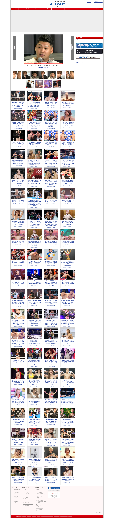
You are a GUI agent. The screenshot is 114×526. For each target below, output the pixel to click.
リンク (24, 501)
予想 (23, 500)
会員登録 (29, 516)
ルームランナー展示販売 (54, 490)
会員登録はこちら (98, 2)
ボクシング (37, 9)
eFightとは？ (18, 516)
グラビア (62, 9)
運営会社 (70, 516)
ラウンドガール (68, 9)
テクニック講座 (39, 492)
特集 (36, 510)
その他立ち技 (15, 496)
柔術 (13, 500)
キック (42, 9)
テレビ (84, 9)
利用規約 (38, 516)
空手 (13, 494)
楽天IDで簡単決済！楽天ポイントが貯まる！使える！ (54, 495)
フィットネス (55, 9)
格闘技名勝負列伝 (26, 494)
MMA (32, 9)
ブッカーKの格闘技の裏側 (41, 501)
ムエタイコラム (39, 509)
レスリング (15, 497)
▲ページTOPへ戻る (96, 512)
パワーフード (25, 497)
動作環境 (34, 516)
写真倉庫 (37, 497)
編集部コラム (38, 505)
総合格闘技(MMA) (16, 489)
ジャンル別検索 (26, 505)
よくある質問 (56, 516)
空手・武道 (48, 9)
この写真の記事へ (43, 68)
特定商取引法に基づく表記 (47, 516)
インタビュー (38, 498)
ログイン (89, 2)
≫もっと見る (79, 39)
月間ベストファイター (27, 493)
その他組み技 (15, 501)
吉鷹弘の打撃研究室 (39, 500)
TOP (17, 9)
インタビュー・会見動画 (40, 494)
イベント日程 (95, 9)
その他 (89, 9)
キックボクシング (16, 492)
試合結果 (27, 9)
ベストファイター (77, 9)
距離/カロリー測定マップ (28, 504)
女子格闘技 (15, 502)
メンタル (37, 506)
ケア (36, 504)
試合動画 (37, 489)
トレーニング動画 (39, 493)
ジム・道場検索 (26, 502)
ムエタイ (14, 493)
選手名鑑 (24, 498)
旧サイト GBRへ (63, 516)
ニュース (21, 9)
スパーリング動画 (39, 490)
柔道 (13, 498)
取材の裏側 (38, 502)
